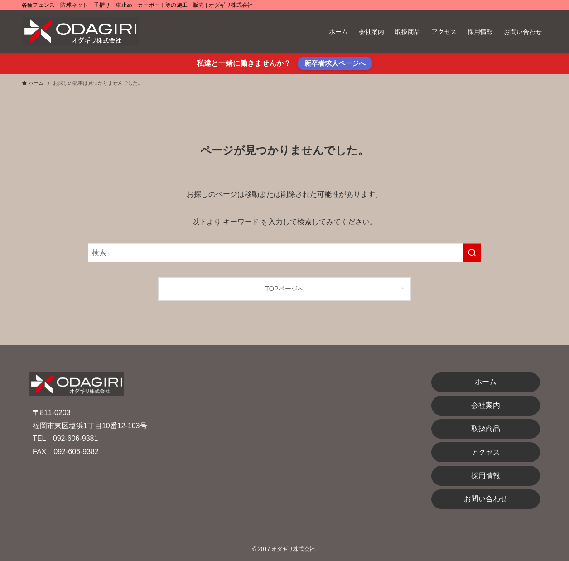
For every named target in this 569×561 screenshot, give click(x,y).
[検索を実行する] (472, 252)
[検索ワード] (284, 252)
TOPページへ (284, 288)
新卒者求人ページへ (335, 63)
